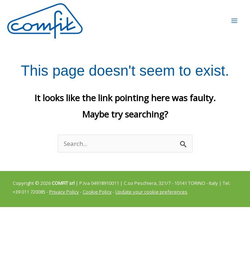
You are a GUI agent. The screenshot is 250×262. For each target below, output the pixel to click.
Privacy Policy (64, 199)
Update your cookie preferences (151, 199)
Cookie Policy (97, 199)
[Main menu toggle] (234, 24)
